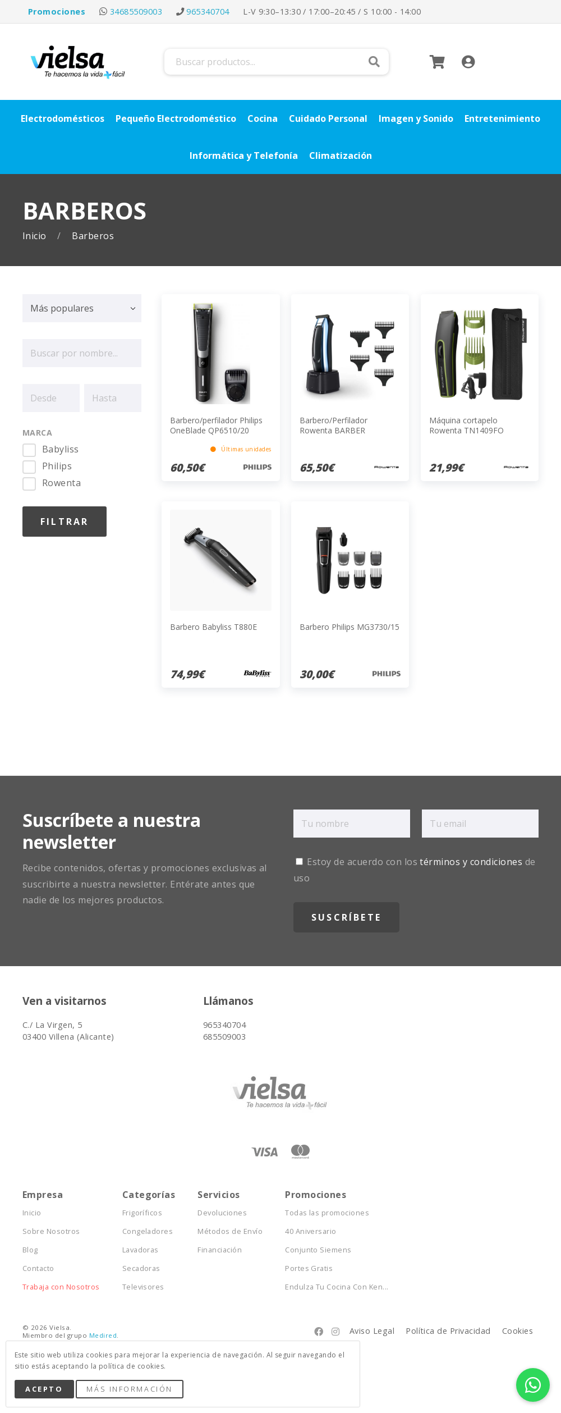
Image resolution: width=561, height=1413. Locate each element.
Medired (103, 1335)
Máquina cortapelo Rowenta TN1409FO (466, 425)
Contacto (38, 1268)
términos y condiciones (471, 862)
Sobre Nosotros (51, 1231)
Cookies (517, 1330)
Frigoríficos (142, 1213)
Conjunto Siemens (318, 1250)
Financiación (219, 1250)
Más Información (129, 1389)
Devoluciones (222, 1213)
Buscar (374, 62)
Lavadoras (140, 1250)
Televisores (143, 1287)
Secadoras (141, 1268)
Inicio (35, 236)
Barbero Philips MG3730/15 (349, 626)
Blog (30, 1250)
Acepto (44, 1389)
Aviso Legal (372, 1330)
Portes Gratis (309, 1268)
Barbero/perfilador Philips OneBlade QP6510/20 (216, 425)
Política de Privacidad (448, 1330)
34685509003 (136, 11)
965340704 (207, 11)
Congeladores (147, 1231)
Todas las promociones (327, 1213)
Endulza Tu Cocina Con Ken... (336, 1287)
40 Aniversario (311, 1231)
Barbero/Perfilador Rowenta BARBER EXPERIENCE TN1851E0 (343, 430)
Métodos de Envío (230, 1231)
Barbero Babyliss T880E (213, 626)
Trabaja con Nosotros (61, 1287)
